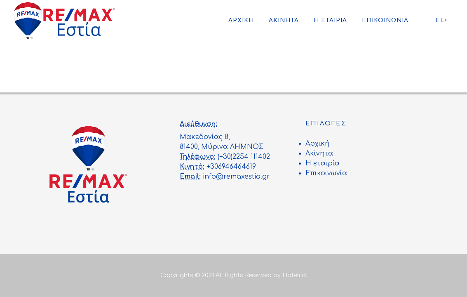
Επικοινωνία (385, 20)
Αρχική (241, 20)
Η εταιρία (330, 20)
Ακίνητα (284, 20)
